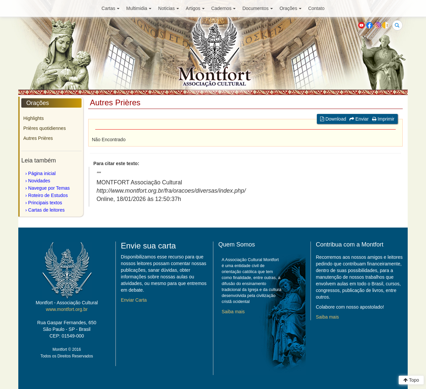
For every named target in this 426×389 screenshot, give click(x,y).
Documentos (257, 8)
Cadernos (223, 8)
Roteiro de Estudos (48, 195)
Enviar (359, 119)
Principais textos (45, 202)
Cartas (110, 8)
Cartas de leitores (46, 210)
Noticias (168, 8)
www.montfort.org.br (67, 309)
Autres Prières (38, 138)
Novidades (39, 180)
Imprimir (383, 119)
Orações (291, 8)
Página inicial (42, 173)
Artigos (195, 8)
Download (333, 119)
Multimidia (138, 8)
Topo (411, 380)
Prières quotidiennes (44, 128)
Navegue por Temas (49, 188)
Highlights (33, 118)
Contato (316, 8)
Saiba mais (233, 311)
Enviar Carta (134, 300)
